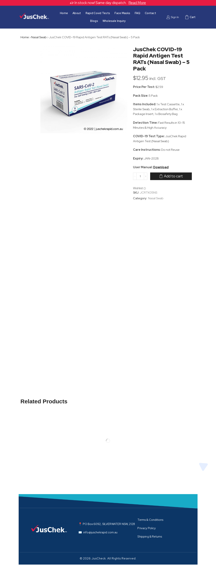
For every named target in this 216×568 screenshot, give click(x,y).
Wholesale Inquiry (114, 21)
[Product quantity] (140, 176)
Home (64, 13)
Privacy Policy (146, 528)
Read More (137, 2)
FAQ (137, 13)
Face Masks (122, 13)
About (77, 13)
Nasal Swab (39, 37)
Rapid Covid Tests (98, 13)
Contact (150, 13)
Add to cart (173, 176)
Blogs (94, 21)
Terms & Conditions (150, 520)
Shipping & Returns (149, 536)
